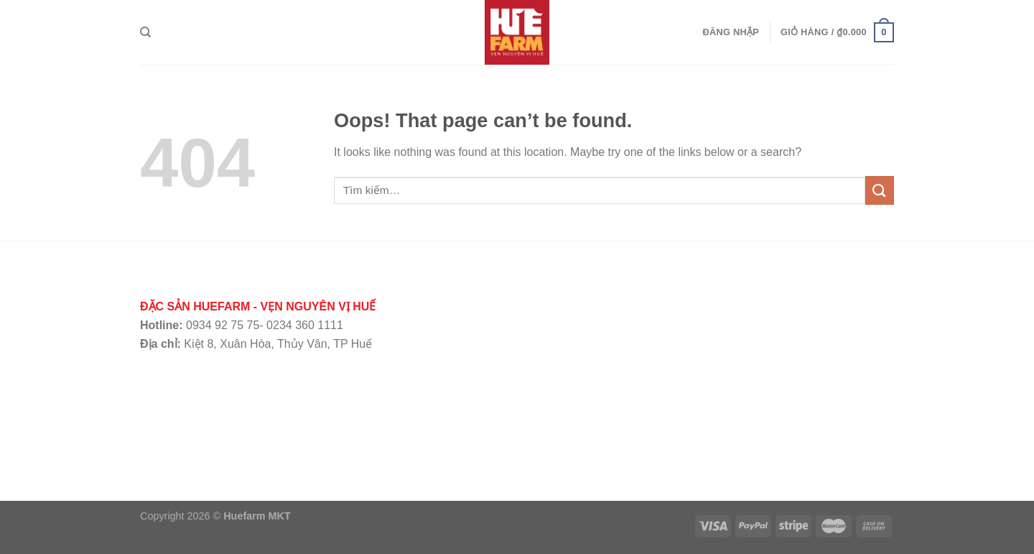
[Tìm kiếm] (145, 32)
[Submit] (879, 190)
